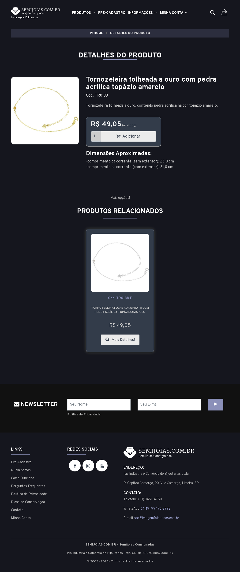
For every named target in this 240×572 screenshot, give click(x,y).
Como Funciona (22, 478)
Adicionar (128, 136)
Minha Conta (174, 13)
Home (96, 33)
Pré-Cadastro (21, 462)
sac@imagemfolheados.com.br (156, 518)
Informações (142, 13)
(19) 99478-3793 (155, 509)
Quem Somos (21, 470)
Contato (17, 510)
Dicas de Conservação (28, 502)
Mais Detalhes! (120, 339)
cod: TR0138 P (120, 298)
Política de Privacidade (84, 415)
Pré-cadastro (111, 13)
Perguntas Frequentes (28, 486)
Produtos (83, 13)
